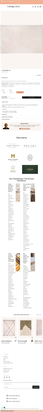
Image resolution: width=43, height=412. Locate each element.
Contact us (5, 358)
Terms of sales (6, 370)
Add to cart (31, 97)
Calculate (20, 92)
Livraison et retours (7, 117)
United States (12, 98)
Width (3, 90)
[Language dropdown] (16, 3)
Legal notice (6, 372)
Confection (5, 102)
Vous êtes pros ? (6, 119)
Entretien (4, 114)
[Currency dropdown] (20, 3)
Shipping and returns (8, 369)
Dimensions (5, 78)
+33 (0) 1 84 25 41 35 (8, 363)
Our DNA (5, 357)
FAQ (4, 360)
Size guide (39, 75)
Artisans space (6, 362)
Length (10, 90)
